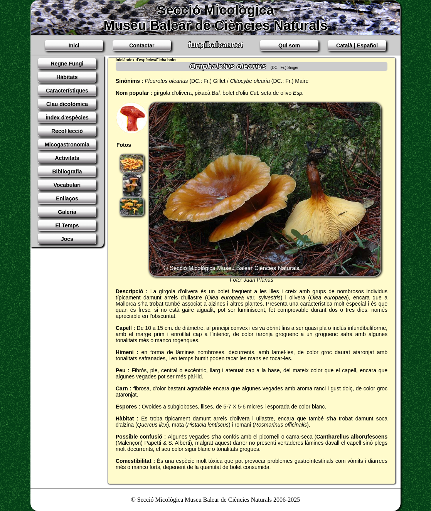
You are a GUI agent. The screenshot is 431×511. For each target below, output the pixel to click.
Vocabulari (67, 185)
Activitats (67, 158)
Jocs (67, 239)
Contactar (141, 45)
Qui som (289, 45)
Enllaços (67, 198)
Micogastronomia (67, 144)
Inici (74, 45)
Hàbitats (66, 77)
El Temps (67, 225)
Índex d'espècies (67, 117)
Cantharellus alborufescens (351, 437)
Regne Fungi (67, 64)
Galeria (67, 212)
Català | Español (357, 45)
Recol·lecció (67, 131)
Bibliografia (67, 171)
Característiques (67, 90)
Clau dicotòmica (67, 104)
